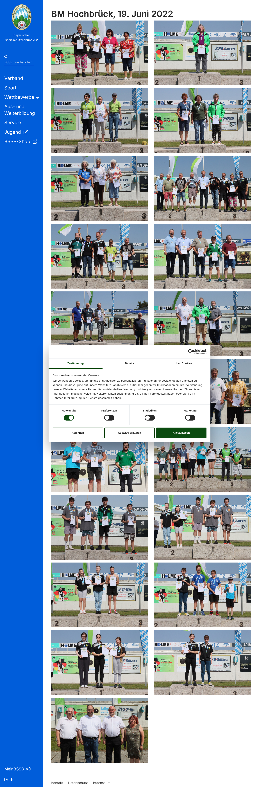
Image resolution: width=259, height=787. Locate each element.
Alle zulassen (181, 432)
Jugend (16, 132)
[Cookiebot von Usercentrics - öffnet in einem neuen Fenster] (190, 351)
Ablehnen (78, 432)
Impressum (101, 783)
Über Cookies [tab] (183, 363)
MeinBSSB (17, 768)
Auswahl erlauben (129, 432)
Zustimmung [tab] (75, 363)
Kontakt (57, 783)
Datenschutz (78, 783)
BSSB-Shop (20, 141)
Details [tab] (129, 363)
